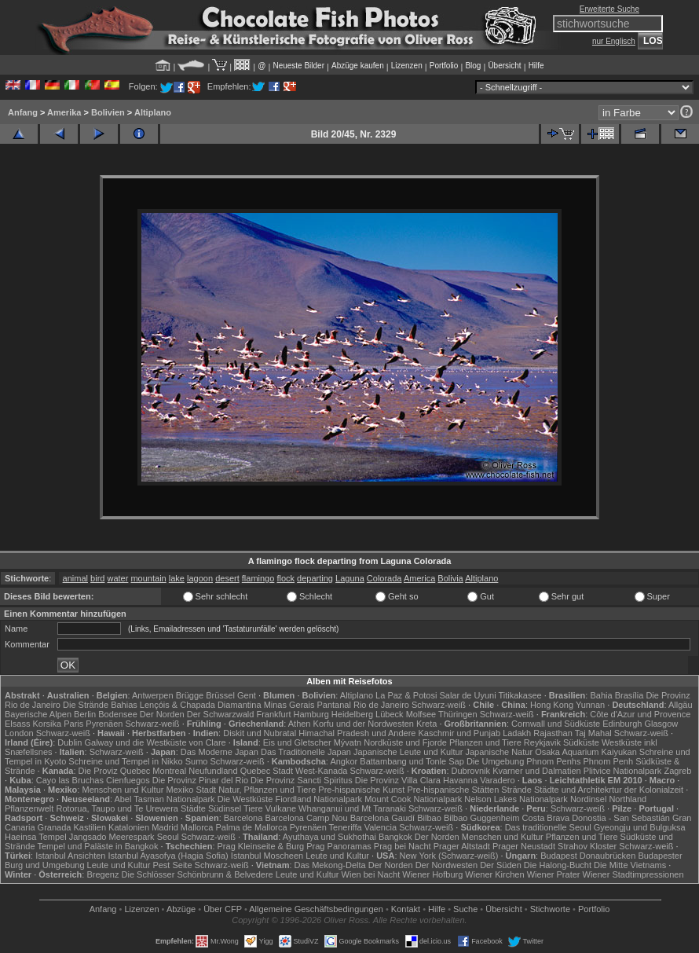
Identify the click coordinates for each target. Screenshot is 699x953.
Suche (465, 909)
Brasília (629, 695)
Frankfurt (273, 714)
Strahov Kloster (587, 846)
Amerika (64, 112)
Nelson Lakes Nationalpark (515, 799)
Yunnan (590, 704)
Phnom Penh (608, 761)
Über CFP (222, 909)
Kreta (426, 723)
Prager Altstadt (462, 846)
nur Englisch (613, 41)
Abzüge (181, 909)
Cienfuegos (128, 780)
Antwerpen (153, 695)
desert (227, 578)
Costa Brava (546, 818)
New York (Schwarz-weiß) (449, 855)
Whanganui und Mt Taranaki (352, 808)
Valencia (380, 827)
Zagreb (677, 770)
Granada (54, 827)
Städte (193, 808)
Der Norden (162, 714)
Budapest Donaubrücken (587, 855)
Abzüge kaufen (357, 65)
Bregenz (102, 874)
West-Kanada (321, 770)
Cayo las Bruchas (70, 780)
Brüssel (220, 695)
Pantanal (333, 704)
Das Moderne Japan (219, 752)
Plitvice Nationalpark (623, 770)
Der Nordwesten (446, 865)
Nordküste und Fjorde (405, 742)
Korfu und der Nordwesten (363, 723)
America (419, 578)
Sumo (196, 761)
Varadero (497, 780)
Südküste (581, 742)
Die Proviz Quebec (115, 770)
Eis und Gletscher (297, 742)
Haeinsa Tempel (36, 836)
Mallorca (197, 827)
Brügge (189, 695)
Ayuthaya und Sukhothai (329, 836)
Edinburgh (622, 723)
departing (315, 578)
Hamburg (311, 714)
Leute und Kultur (337, 855)
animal (75, 578)
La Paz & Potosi (406, 695)
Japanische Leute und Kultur (408, 752)
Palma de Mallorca (251, 827)
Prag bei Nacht (402, 846)
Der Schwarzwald (220, 714)
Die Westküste (245, 799)
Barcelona (243, 818)
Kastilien (89, 827)
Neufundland (212, 770)
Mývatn (347, 742)
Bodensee (117, 714)
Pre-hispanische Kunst (361, 789)
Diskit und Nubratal (259, 733)
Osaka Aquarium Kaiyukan (586, 752)
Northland (627, 799)
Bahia (601, 695)
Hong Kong (551, 704)
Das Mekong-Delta (330, 865)
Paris (73, 723)
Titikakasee (519, 695)
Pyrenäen (104, 723)
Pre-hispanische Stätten (453, 789)
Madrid (165, 827)
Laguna (349, 578)
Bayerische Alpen (38, 714)
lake (177, 578)
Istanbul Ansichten (70, 855)
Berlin (85, 714)
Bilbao (429, 818)
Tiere (253, 808)
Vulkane (280, 808)
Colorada (384, 578)
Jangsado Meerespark (112, 836)
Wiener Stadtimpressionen (633, 874)
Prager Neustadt (523, 846)
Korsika (46, 723)
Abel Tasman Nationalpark (164, 799)
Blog (473, 65)
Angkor (343, 761)
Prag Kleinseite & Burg (261, 846)
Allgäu (680, 704)
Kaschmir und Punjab (460, 733)
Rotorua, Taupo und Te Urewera (117, 808)
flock (285, 578)
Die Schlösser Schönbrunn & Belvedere (197, 874)
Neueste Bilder (298, 65)
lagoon (200, 578)
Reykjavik (542, 742)
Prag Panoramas (338, 846)
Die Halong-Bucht (557, 865)
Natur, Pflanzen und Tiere (267, 789)
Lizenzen (407, 65)
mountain (148, 578)
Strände (516, 789)
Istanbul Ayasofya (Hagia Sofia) (168, 855)
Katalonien (128, 827)
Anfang (23, 112)
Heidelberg (352, 714)
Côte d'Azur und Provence (640, 714)
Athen (299, 723)
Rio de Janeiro (381, 704)
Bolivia (450, 578)
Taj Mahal (593, 733)
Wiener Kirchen (494, 874)
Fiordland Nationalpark (318, 799)
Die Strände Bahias (100, 704)
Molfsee (421, 714)
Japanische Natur (498, 752)
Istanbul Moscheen (267, 855)
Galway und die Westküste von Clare (155, 742)
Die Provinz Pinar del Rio (200, 780)
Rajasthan (553, 733)
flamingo (258, 578)
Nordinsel (588, 799)
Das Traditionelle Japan (306, 752)
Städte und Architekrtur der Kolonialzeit (608, 789)
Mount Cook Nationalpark (413, 799)
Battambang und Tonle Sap (412, 761)
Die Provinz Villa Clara (398, 780)
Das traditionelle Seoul (548, 827)
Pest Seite (172, 865)
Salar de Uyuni (467, 695)
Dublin (69, 742)
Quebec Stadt (266, 770)
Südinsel (224, 808)
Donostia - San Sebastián (621, 818)
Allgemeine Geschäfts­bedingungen (316, 909)
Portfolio (444, 65)
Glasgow (661, 723)
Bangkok (395, 836)
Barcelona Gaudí (382, 818)
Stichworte (550, 909)
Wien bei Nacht (371, 874)
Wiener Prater (553, 874)
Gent (246, 695)
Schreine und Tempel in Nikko (125, 761)
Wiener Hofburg (432, 874)
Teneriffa (345, 827)
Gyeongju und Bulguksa (640, 827)
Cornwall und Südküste (555, 723)
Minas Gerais (289, 704)
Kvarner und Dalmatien (536, 770)
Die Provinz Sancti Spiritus (302, 780)
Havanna (460, 780)
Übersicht (504, 65)
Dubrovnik (471, 770)
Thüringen (458, 714)
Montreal (169, 770)
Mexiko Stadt (191, 789)
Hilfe (536, 65)
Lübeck (389, 714)
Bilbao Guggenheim (482, 818)
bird (97, 578)
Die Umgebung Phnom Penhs (524, 761)
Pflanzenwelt (29, 808)
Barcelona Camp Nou (306, 818)
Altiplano (152, 112)
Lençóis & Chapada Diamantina (201, 704)
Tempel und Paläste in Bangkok (97, 846)
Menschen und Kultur (122, 789)
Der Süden (501, 865)
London (19, 733)
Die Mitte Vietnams (630, 865)
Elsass (17, 723)
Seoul (168, 836)
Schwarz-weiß (439, 704)
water (117, 578)
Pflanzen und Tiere (485, 742)
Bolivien (108, 112)
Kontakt (405, 909)
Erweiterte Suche (609, 9)
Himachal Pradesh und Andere (356, 733)
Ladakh (517, 733)
